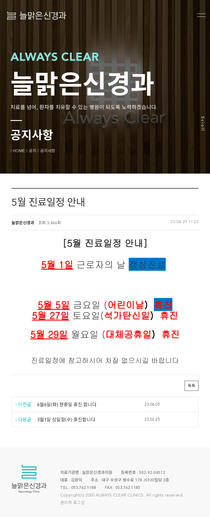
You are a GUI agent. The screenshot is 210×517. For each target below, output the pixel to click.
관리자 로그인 (72, 503)
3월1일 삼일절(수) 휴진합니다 (66, 420)
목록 (191, 386)
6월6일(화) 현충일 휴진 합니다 (66, 405)
